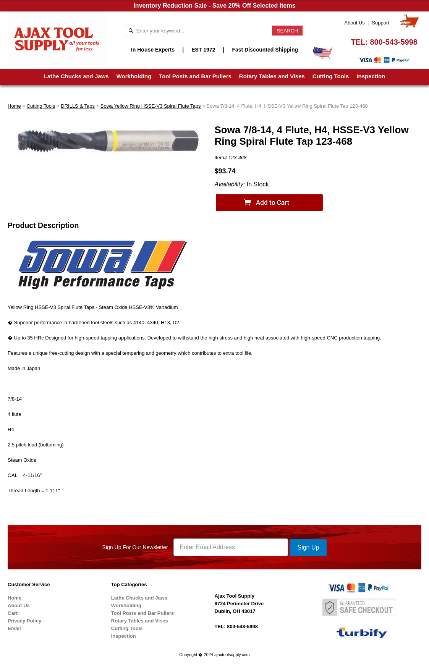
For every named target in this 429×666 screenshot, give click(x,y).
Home (14, 106)
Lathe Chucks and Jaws (76, 76)
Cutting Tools (330, 76)
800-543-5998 (394, 42)
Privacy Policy (24, 621)
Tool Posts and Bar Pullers (195, 76)
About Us (354, 23)
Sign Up (308, 547)
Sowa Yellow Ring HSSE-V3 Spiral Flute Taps (150, 106)
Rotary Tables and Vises (272, 76)
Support (380, 23)
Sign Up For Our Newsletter (135, 547)
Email (14, 628)
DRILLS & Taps (78, 106)
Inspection (370, 76)
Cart (13, 613)
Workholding (134, 76)
